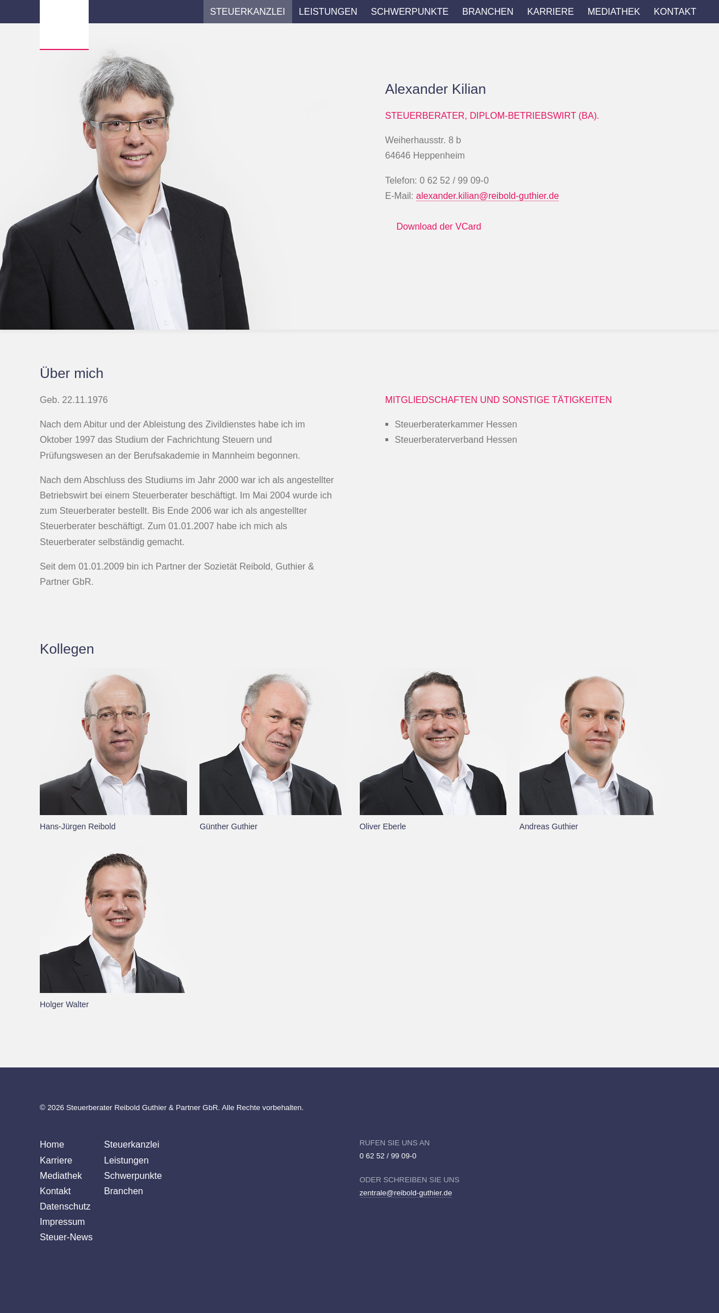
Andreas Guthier (548, 826)
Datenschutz (65, 1206)
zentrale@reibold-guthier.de (406, 1193)
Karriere (550, 11)
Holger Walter (64, 1004)
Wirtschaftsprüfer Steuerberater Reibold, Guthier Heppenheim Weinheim (64, 24)
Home (52, 1144)
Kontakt (675, 11)
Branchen (487, 11)
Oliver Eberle (383, 826)
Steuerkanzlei (247, 11)
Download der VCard (439, 226)
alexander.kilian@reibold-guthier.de (487, 195)
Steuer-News (66, 1237)
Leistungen (328, 11)
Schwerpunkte (410, 11)
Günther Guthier (228, 826)
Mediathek (614, 11)
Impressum (62, 1221)
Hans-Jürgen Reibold (77, 826)
